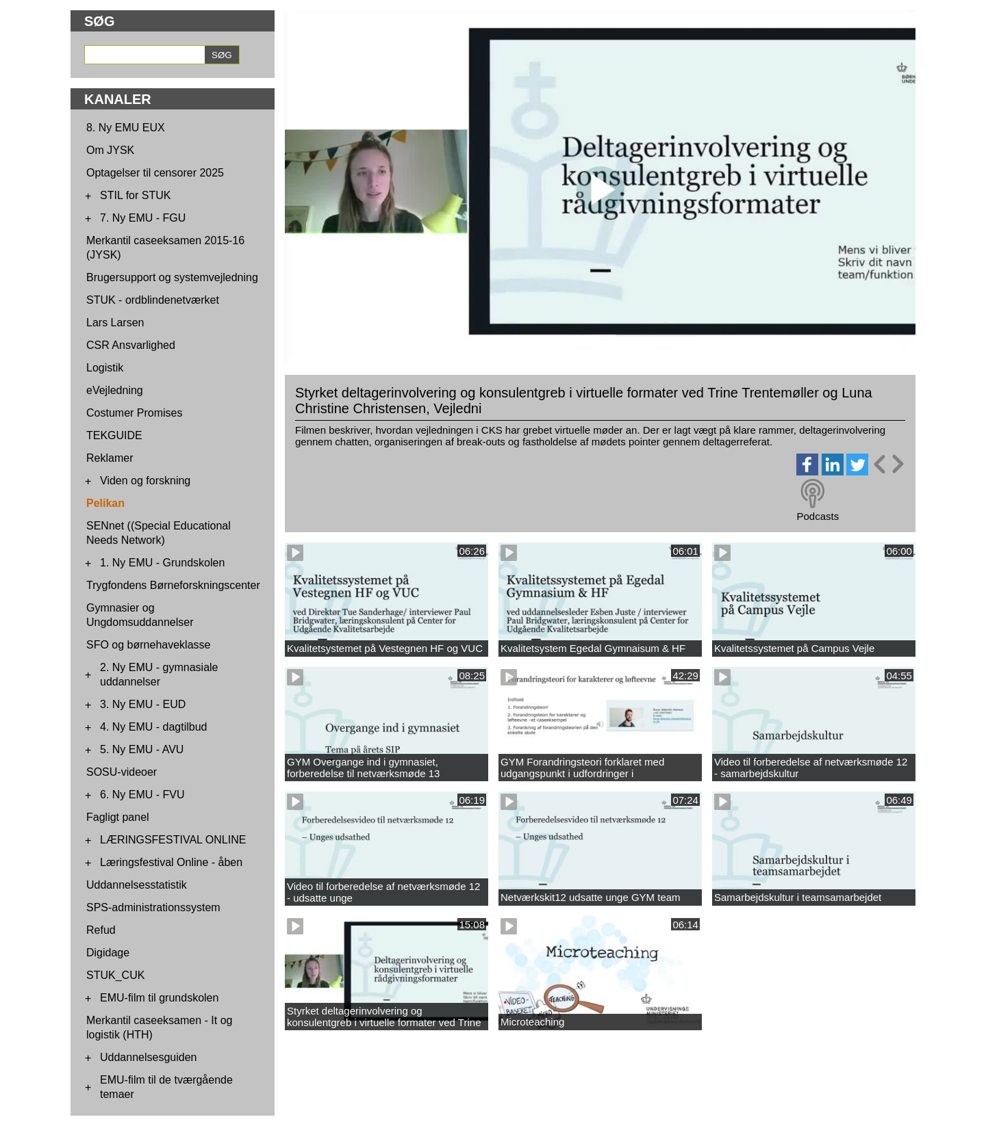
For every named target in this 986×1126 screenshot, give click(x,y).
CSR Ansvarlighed (130, 345)
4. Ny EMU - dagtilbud (153, 727)
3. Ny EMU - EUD (143, 704)
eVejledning (114, 390)
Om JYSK (110, 150)
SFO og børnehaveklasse (148, 645)
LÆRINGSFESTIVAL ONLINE (173, 840)
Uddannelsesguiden (148, 1057)
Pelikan (105, 503)
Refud (101, 930)
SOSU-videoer (121, 772)
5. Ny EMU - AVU (142, 749)
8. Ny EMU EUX (125, 127)
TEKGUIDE (114, 435)
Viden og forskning (145, 480)
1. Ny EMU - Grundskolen (162, 562)
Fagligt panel (117, 817)
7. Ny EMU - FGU (143, 218)
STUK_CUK (115, 975)
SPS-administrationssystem (153, 907)
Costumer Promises (134, 413)
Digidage (107, 952)
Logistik (104, 368)
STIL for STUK (135, 195)
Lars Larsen (115, 322)
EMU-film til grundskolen (159, 998)
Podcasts (817, 516)
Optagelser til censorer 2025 (155, 173)
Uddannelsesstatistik (136, 885)
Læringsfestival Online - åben (171, 862)
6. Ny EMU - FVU (142, 794)
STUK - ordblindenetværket (152, 300)
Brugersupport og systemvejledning (172, 277)
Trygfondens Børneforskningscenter (173, 585)
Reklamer (109, 458)
